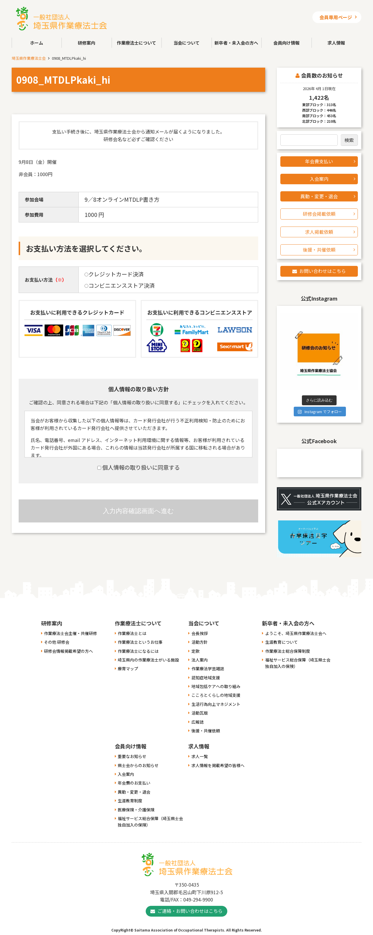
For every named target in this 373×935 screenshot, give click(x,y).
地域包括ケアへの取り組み (215, 686)
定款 (195, 651)
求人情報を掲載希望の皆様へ (217, 765)
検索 (349, 139)
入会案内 (319, 178)
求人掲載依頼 (319, 231)
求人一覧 (199, 756)
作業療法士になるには (138, 651)
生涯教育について (281, 642)
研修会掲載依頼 (319, 213)
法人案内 (199, 660)
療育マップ (128, 668)
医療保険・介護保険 (136, 810)
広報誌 (197, 722)
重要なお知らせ (132, 756)
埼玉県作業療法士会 (29, 58)
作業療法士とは (132, 633)
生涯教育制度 (130, 801)
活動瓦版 (199, 713)
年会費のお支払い (134, 783)
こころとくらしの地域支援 (215, 695)
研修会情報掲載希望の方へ (68, 651)
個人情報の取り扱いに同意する (138, 467)
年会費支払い (319, 161)
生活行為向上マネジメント (215, 704)
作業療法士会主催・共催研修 (70, 633)
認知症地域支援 (205, 677)
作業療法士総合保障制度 (287, 651)
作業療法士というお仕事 (140, 642)
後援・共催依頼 (319, 249)
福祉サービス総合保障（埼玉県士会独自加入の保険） (297, 663)
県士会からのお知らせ (138, 765)
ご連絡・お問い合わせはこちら (190, 910)
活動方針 (199, 642)
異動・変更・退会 (319, 196)
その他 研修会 (56, 642)
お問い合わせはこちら (322, 270)
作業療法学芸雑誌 (207, 668)
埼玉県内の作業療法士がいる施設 (148, 660)
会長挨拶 (199, 633)
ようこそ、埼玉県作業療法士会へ (295, 633)
